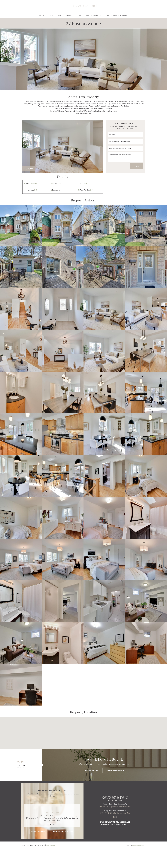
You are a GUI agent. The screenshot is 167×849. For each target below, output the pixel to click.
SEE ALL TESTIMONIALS (39, 832)
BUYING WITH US (91, 771)
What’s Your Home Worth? (117, 16)
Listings (69, 16)
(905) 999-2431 (106, 813)
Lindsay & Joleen (52, 813)
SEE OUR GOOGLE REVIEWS (63, 832)
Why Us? (42, 16)
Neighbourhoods (94, 16)
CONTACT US (50, 845)
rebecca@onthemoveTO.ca (121, 806)
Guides (79, 16)
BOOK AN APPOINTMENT (114, 771)
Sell (52, 16)
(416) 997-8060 (105, 806)
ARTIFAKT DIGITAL (138, 845)
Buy (60, 16)
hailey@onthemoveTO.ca (121, 813)
